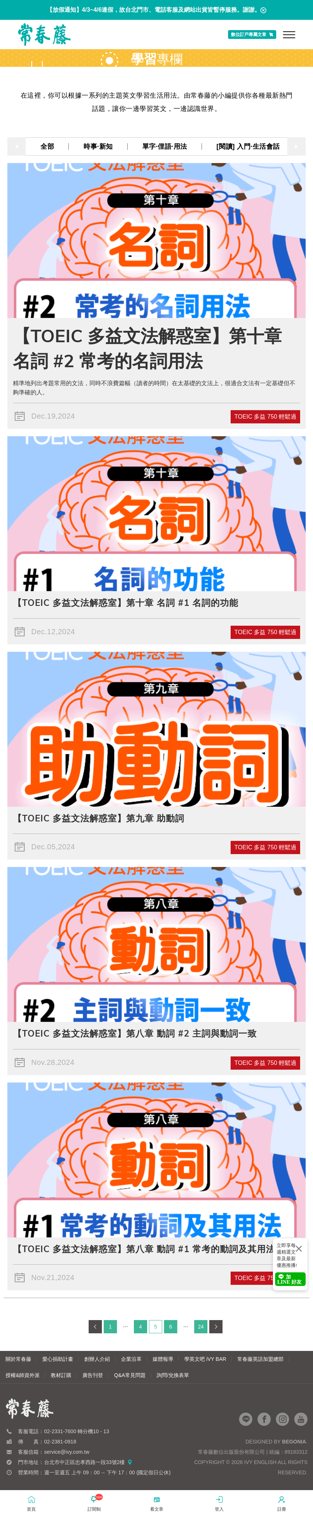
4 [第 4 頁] (140, 1327)
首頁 (31, 1503)
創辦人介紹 (97, 1359)
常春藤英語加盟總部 (260, 1359)
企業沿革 (131, 1359)
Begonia (294, 1442)
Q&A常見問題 (130, 1375)
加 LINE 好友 (289, 1279)
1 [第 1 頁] (110, 1327)
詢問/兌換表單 (173, 1375)
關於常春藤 (18, 1359)
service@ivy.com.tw (66, 1452)
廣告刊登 (92, 1375)
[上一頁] (95, 1326)
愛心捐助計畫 (57, 1359)
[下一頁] (216, 1326)
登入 (219, 1503)
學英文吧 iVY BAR (205, 1359)
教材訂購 (61, 1375)
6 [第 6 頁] (170, 1327)
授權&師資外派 (23, 1375)
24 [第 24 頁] (201, 1327)
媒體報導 (163, 1359)
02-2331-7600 (60, 1431)
